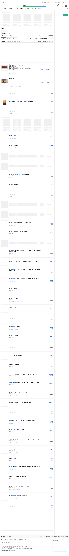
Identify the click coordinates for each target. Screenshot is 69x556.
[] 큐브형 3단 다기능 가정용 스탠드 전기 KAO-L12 (21, 101)
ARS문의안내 (63, 550)
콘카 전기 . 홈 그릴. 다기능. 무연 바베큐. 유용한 (17, 476)
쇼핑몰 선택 (30, 38)
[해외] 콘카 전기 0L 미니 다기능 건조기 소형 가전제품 (19, 486)
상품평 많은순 (18, 41)
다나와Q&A (40, 8)
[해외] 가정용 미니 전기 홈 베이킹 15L (19, 174)
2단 (22, 68)
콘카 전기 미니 (12, 135)
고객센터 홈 (55, 544)
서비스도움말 (64, 544)
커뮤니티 (59, 2)
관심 (15, 73)
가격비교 (8, 38)
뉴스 (25, 8)
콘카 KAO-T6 (11, 78)
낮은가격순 (7, 41)
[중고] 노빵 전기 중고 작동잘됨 (16, 429)
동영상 (36, 8)
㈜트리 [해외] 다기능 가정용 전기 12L (18, 110)
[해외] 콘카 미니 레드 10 (14, 335)
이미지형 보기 (49, 38)
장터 (17, 8)
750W (22, 65)
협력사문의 (66, 536)
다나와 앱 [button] (3, 2)
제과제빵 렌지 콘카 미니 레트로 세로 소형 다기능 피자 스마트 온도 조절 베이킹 (24, 382)
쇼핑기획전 (55, 2)
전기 (10, 65)
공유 (66, 8)
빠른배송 (11, 35)
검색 (50, 35)
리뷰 (32, 8)
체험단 (63, 2)
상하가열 (15, 66)
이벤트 (61, 2)
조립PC (45, 2)
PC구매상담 (51, 2)
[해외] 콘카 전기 (13, 288)
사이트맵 (59, 536)
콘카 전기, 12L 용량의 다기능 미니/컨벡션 (18, 193)
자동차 (42, 2)
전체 (3, 38)
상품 (14, 8)
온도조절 (12, 67)
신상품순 (15, 41)
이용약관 (44, 536)
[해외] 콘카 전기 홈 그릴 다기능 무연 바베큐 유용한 (18, 231)
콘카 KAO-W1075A (13, 64)
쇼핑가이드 (21, 8)
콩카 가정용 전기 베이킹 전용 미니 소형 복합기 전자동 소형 (23, 374)
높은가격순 (11, 41)
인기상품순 (3, 41)
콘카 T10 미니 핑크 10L (14, 364)
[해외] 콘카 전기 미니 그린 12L (17, 316)
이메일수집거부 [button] (57, 550)
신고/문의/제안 (60, 544)
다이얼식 (12, 68)
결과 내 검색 (44, 38)
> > (15, 86)
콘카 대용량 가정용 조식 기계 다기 (15, 355)
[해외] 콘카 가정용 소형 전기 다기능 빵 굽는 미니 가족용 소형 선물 (23, 261)
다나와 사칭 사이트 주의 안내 (7, 536)
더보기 (66, 2)
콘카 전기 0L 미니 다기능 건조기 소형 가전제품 (18, 92)
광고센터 (62, 536)
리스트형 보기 (48, 38)
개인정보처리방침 (48, 536)
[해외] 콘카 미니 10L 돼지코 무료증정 (18, 392)
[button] (58, 6)
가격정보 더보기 (49, 69)
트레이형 (18, 68)
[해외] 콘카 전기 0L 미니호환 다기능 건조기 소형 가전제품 (20, 222)
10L (16, 65)
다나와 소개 (40, 536)
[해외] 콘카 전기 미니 (13, 145)
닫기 (10, 70)
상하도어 (15, 68)
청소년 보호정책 (54, 536)
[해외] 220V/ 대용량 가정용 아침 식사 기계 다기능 (20, 402)
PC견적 (48, 2)
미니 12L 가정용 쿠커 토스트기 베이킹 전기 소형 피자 (22, 420)
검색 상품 (14, 38)
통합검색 (10, 8)
